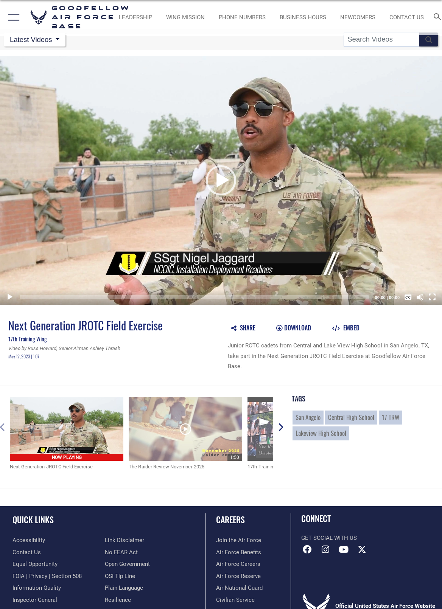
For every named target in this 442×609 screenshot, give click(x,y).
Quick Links (33, 519)
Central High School (351, 417)
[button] (12, 17)
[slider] (194, 297)
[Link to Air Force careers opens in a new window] (238, 564)
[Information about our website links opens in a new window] (124, 540)
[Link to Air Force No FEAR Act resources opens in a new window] (121, 552)
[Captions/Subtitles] (408, 297)
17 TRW (390, 417)
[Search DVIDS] (382, 39)
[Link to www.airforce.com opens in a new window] (238, 540)
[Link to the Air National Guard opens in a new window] (239, 587)
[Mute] (420, 297)
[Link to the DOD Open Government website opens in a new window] (127, 564)
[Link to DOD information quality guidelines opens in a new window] (36, 587)
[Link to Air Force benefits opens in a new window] (238, 552)
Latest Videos (32, 39)
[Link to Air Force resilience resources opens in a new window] (118, 600)
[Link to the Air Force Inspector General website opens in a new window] (34, 600)
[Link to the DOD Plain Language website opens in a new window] (124, 587)
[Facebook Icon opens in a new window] (307, 549)
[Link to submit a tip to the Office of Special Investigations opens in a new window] (120, 576)
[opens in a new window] (28, 540)
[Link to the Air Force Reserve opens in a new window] (238, 576)
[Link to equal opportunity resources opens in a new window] (35, 564)
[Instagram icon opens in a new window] (325, 549)
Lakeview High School (321, 433)
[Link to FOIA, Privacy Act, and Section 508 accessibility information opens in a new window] (47, 576)
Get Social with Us (329, 538)
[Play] (10, 297)
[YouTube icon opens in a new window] (343, 549)
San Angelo (308, 417)
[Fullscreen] (432, 297)
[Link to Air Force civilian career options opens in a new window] (235, 600)
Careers (230, 519)
